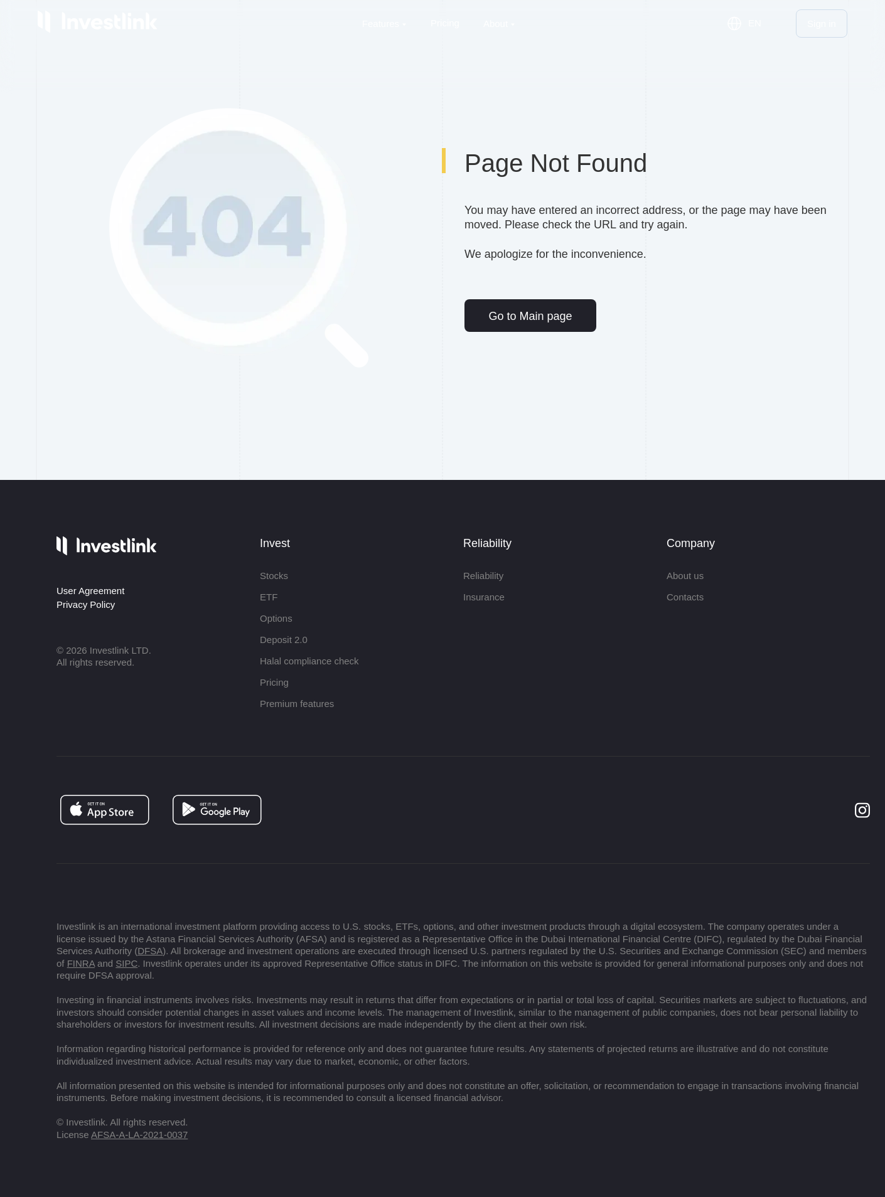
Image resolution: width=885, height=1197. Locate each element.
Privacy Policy (85, 604)
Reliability (483, 575)
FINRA (81, 963)
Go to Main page (530, 316)
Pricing (445, 23)
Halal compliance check (309, 661)
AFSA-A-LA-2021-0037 (139, 1134)
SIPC (126, 963)
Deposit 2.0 (284, 639)
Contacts (685, 597)
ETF (268, 597)
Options (276, 618)
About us (685, 575)
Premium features (297, 703)
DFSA (150, 950)
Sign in (821, 23)
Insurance (484, 597)
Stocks (274, 575)
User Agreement (90, 590)
